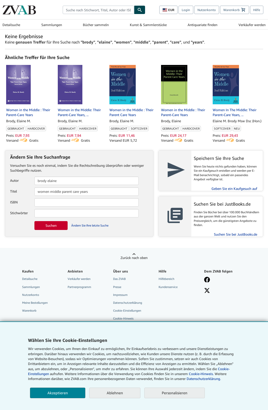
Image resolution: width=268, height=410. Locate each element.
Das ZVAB (119, 279)
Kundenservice (168, 287)
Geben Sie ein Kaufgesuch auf (234, 188)
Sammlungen (51, 25)
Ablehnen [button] (115, 393)
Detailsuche (11, 25)
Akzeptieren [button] (57, 393)
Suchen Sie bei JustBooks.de (235, 234)
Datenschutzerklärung (127, 302)
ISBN (14, 202)
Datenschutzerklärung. (204, 379)
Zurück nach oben (134, 258)
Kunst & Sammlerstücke (148, 25)
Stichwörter (19, 213)
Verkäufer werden (252, 25)
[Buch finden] (139, 10)
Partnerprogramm (79, 287)
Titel (13, 191)
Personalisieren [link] (174, 393)
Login (186, 10)
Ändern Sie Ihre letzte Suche (89, 225)
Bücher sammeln (96, 25)
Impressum (120, 295)
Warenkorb (29, 310)
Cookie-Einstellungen (127, 310)
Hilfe (256, 10)
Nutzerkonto (206, 10)
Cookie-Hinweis (123, 318)
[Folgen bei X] (207, 291)
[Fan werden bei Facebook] (207, 280)
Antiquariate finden (202, 25)
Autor (14, 180)
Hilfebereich (166, 279)
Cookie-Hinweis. (201, 374)
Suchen (51, 225)
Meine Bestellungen (35, 302)
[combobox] (98, 10)
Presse (117, 287)
